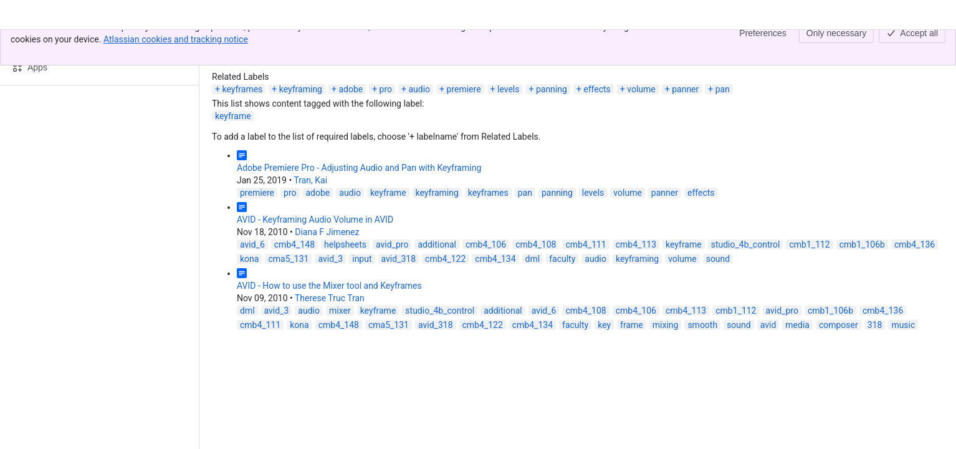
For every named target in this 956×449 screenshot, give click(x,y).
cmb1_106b (862, 244)
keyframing (300, 89)
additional (437, 244)
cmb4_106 (486, 244)
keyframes (242, 89)
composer (838, 325)
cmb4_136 (914, 244)
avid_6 (252, 244)
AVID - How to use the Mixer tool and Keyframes (329, 286)
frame (631, 325)
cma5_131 (288, 259)
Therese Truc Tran (330, 298)
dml (532, 259)
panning (551, 89)
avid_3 (330, 259)
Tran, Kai (310, 180)
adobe (350, 89)
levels (508, 89)
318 (875, 325)
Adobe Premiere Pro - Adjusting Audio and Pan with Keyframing (359, 168)
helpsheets (345, 244)
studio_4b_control (745, 244)
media (797, 325)
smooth (702, 325)
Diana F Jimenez (327, 232)
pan (722, 89)
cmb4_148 (294, 244)
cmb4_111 (585, 244)
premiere (464, 89)
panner (685, 89)
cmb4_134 (495, 259)
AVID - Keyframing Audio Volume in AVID (315, 219)
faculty (562, 259)
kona (249, 259)
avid (768, 325)
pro (386, 89)
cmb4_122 (445, 259)
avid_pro (392, 244)
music (903, 325)
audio (419, 89)
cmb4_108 (535, 244)
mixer (340, 311)
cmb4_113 (636, 244)
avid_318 (398, 259)
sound (718, 259)
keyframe (233, 116)
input (361, 259)
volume (641, 89)
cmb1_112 (809, 244)
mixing (665, 325)
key (604, 325)
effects (597, 89)
